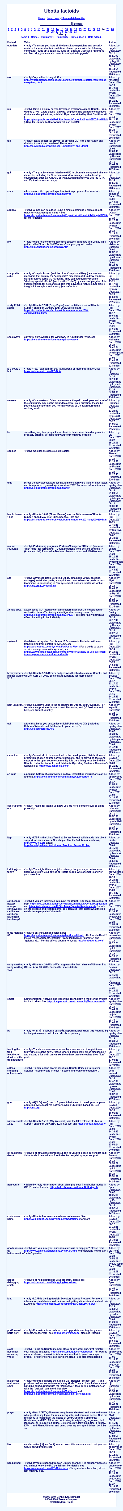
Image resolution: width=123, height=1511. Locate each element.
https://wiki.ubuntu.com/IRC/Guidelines (46, 1468)
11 (43, 29)
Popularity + (48, 37)
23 (98, 29)
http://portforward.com (66, 1333)
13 (52, 29)
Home (41, 18)
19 (80, 29)
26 (112, 29)
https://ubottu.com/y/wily (92, 1123)
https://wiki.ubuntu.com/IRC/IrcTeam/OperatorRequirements (62, 906)
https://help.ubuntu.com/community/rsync (47, 194)
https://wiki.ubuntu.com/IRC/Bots (42, 371)
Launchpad (53, 18)
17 (71, 29)
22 (94, 29)
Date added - (95, 37)
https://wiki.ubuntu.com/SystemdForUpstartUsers (52, 646)
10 (39, 29)
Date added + (79, 37)
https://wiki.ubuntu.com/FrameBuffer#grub (74, 1187)
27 (48, 32)
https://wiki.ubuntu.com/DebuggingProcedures (50, 1282)
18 (75, 29)
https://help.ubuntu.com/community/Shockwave (51, 339)
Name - (35, 37)
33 (75, 32)
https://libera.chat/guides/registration (72, 1351)
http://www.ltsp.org (34, 842)
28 (52, 32)
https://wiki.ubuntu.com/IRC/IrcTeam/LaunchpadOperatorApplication (68, 903)
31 (66, 32)
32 (70, 32)
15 (61, 29)
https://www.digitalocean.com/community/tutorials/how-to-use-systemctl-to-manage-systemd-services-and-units (65, 653)
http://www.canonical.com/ (54, 766)
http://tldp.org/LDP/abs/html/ (40, 585)
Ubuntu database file (73, 18)
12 (48, 29)
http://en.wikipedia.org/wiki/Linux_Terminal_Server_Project (57, 845)
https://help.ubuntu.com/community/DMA (47, 488)
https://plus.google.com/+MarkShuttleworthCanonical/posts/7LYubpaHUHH (66, 119)
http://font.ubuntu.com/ (90, 940)
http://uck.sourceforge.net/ (39, 729)
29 (56, 32)
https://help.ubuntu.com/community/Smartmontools (76, 1001)
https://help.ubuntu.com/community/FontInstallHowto (54, 935)
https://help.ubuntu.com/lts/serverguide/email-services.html (57, 1394)
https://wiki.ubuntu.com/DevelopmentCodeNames (52, 1219)
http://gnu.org (31, 1107)
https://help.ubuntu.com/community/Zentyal (48, 615)
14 (57, 29)
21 (89, 29)
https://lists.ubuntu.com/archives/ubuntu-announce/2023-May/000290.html (65, 519)
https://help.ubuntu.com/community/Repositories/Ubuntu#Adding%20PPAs (66, 215)
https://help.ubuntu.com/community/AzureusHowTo (63, 776)
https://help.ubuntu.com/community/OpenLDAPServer (66, 1304)
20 (85, 29)
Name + (25, 37)
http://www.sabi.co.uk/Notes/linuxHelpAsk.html (50, 1250)
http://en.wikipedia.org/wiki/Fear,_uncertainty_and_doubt (56, 146)
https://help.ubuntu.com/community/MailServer (50, 1391)
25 (107, 29)
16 (66, 29)
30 (61, 32)
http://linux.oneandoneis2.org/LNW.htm (46, 247)
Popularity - (62, 37)
